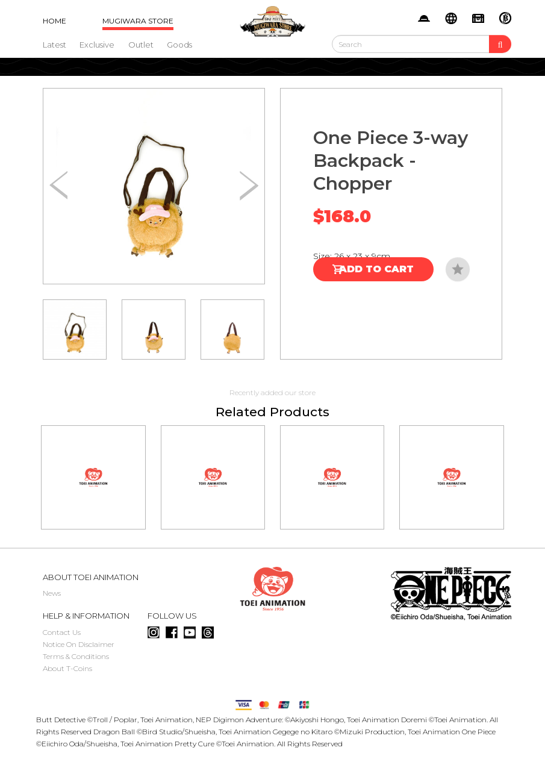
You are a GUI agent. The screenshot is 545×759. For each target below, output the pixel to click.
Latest (54, 44)
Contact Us (62, 632)
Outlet (141, 44)
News (52, 593)
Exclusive (96, 44)
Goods (179, 44)
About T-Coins (67, 668)
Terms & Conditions (76, 656)
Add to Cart (376, 269)
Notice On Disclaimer (78, 644)
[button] (249, 186)
